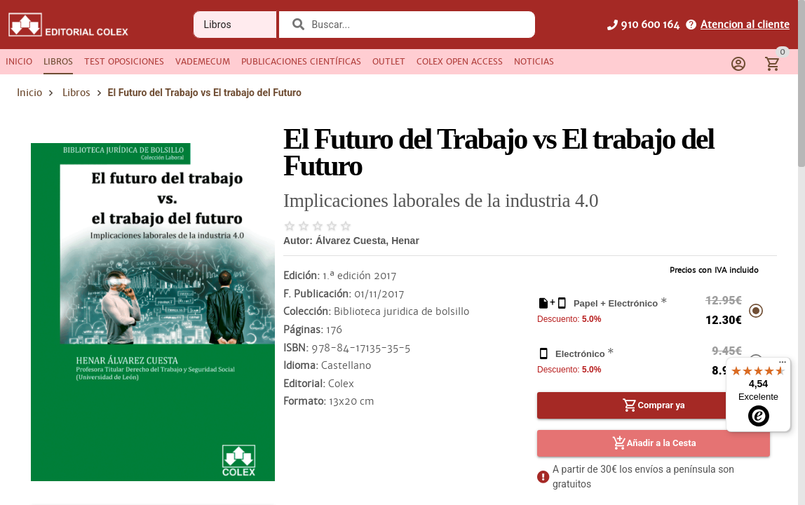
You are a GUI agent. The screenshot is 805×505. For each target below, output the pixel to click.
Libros (76, 92)
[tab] (19, 61)
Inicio (29, 92)
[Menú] (782, 365)
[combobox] (415, 24)
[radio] (289, 226)
